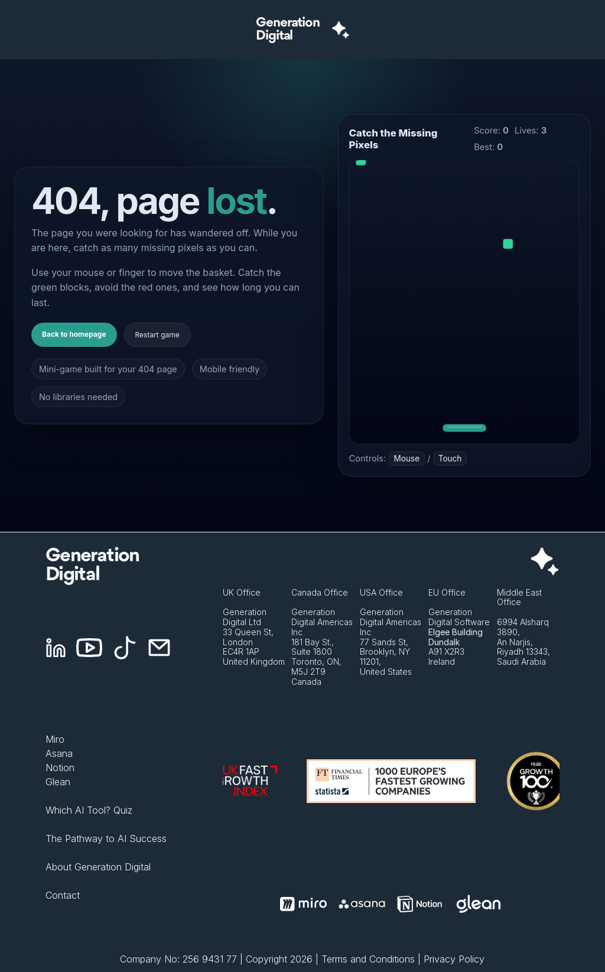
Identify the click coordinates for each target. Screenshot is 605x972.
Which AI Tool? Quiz (88, 810)
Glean (57, 782)
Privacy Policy (454, 959)
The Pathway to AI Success (106, 838)
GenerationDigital (288, 29)
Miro (54, 739)
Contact (62, 895)
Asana (59, 753)
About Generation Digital (98, 867)
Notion (59, 767)
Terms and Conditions (368, 959)
